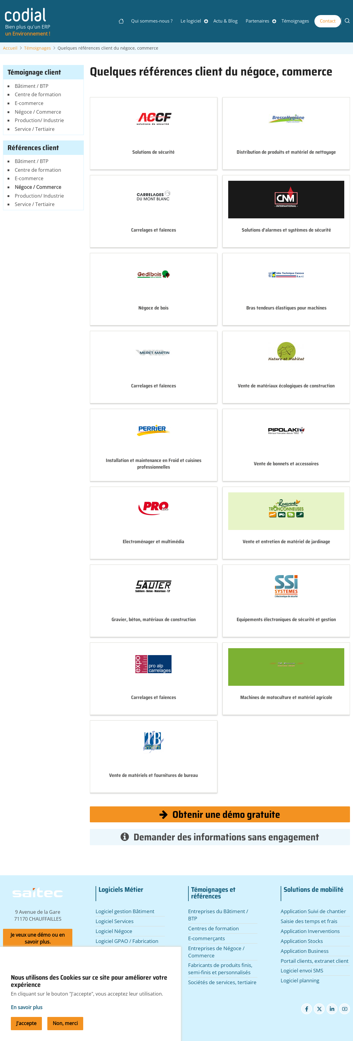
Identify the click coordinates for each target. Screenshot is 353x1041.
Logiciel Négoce (114, 931)
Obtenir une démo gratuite (219, 814)
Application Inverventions (310, 931)
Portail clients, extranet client (314, 960)
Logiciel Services (115, 921)
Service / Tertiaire (35, 129)
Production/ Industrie (39, 120)
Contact (328, 21)
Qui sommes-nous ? (151, 21)
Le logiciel (191, 21)
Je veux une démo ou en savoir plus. (38, 938)
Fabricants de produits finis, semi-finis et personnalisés (220, 969)
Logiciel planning (300, 980)
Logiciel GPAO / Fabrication (127, 941)
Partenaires (257, 21)
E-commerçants (206, 938)
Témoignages (295, 21)
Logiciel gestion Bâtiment (125, 911)
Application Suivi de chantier (313, 911)
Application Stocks (302, 941)
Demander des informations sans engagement (220, 837)
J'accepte (26, 1032)
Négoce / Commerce (38, 112)
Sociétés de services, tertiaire (222, 982)
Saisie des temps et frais (309, 921)
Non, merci (65, 1032)
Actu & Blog (225, 21)
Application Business (305, 950)
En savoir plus (27, 1016)
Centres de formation (213, 928)
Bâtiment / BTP (32, 86)
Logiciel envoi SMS (302, 970)
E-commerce (29, 103)
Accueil (10, 48)
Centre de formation (38, 94)
